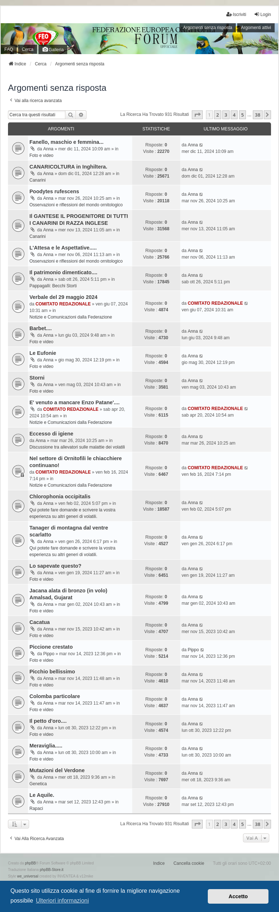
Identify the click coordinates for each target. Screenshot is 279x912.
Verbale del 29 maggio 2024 (63, 297)
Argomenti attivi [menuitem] (256, 27)
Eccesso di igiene (51, 434)
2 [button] (217, 115)
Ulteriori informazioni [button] (62, 900)
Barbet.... (40, 328)
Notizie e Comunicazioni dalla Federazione (70, 317)
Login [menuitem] (262, 14)
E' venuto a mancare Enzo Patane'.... (74, 402)
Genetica (38, 783)
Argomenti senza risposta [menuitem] (207, 27)
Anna (48, 148)
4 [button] (234, 115)
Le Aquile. (41, 795)
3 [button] (226, 115)
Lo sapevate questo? (55, 566)
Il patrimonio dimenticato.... (63, 272)
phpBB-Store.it (51, 870)
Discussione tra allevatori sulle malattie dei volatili (77, 447)
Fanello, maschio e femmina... (66, 142)
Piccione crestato (51, 647)
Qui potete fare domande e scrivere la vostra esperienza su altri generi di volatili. (72, 513)
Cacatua (39, 622)
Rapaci (36, 808)
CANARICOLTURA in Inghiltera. (68, 167)
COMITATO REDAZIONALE (63, 304)
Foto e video (41, 155)
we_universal (27, 876)
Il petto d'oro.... (48, 721)
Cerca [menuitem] (27, 49)
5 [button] (242, 115)
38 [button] (257, 115)
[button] (197, 114)
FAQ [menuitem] (8, 49)
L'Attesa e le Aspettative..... (63, 248)
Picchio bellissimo (52, 671)
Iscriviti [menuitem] (236, 14)
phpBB (30, 863)
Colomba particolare (54, 696)
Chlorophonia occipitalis (59, 496)
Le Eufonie (42, 353)
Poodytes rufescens (54, 191)
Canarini (37, 180)
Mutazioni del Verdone (57, 770)
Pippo (48, 653)
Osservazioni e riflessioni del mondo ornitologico (76, 204)
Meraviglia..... (45, 746)
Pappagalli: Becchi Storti (53, 285)
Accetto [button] (238, 896)
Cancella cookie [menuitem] (188, 863)
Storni (37, 378)
